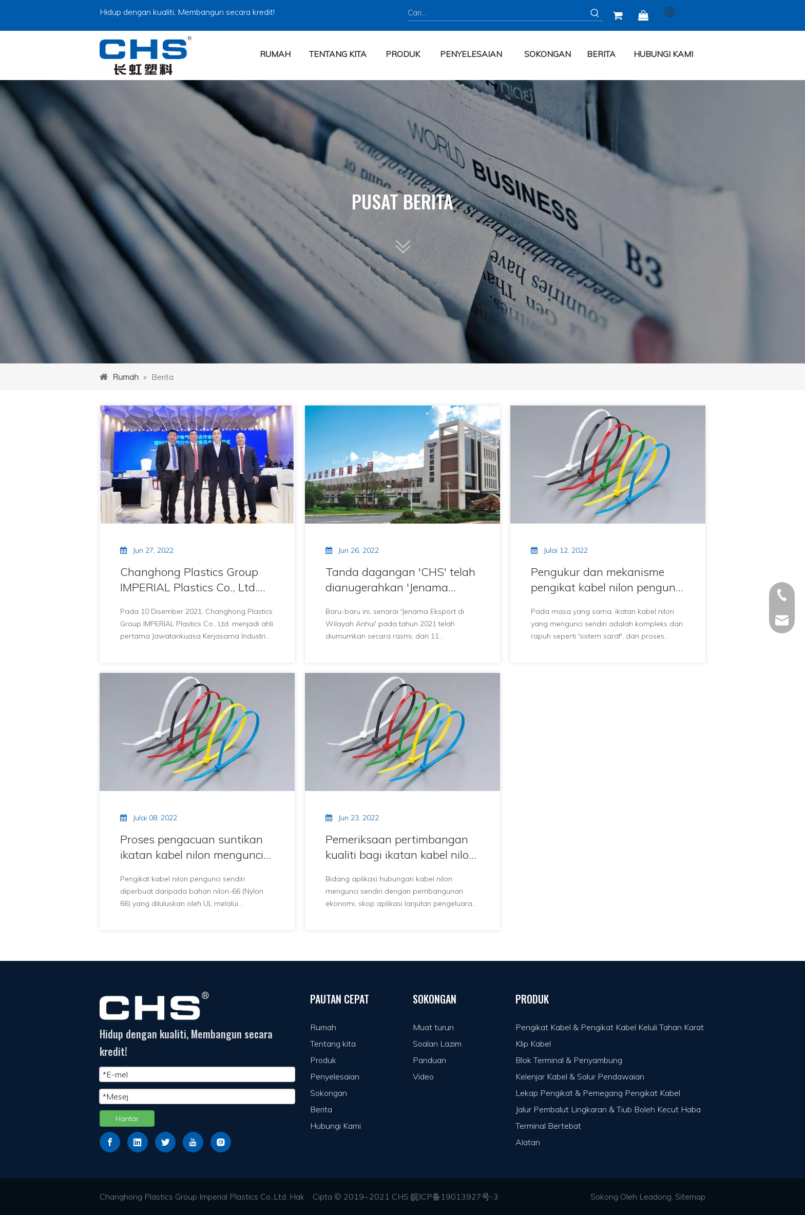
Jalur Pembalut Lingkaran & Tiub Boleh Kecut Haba (608, 1109)
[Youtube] (193, 1142)
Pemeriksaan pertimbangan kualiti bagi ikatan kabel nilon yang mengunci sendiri (400, 847)
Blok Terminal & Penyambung (568, 1060)
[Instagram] (220, 1142)
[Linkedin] (137, 1142)
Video (423, 1076)
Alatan (527, 1142)
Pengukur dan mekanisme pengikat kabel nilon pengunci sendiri (607, 580)
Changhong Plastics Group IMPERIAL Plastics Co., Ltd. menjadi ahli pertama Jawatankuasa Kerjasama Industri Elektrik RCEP (189, 580)
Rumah (323, 1027)
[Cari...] (497, 13)
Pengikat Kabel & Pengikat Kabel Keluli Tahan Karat (609, 1027)
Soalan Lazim (437, 1043)
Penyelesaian (334, 1076)
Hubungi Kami (335, 1126)
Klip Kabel (533, 1043)
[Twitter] (165, 1142)
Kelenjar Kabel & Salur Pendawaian (579, 1076)
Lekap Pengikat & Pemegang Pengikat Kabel (597, 1093)
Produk (323, 1060)
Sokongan (328, 1093)
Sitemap (690, 1196)
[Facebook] (110, 1142)
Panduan (429, 1060)
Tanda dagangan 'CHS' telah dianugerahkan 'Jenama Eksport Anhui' (400, 580)
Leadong (655, 1196)
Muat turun (433, 1027)
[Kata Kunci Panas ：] (595, 13)
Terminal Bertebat (548, 1126)
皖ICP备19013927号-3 (455, 1196)
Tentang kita (333, 1043)
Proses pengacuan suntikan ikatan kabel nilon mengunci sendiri (191, 847)
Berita (321, 1109)
